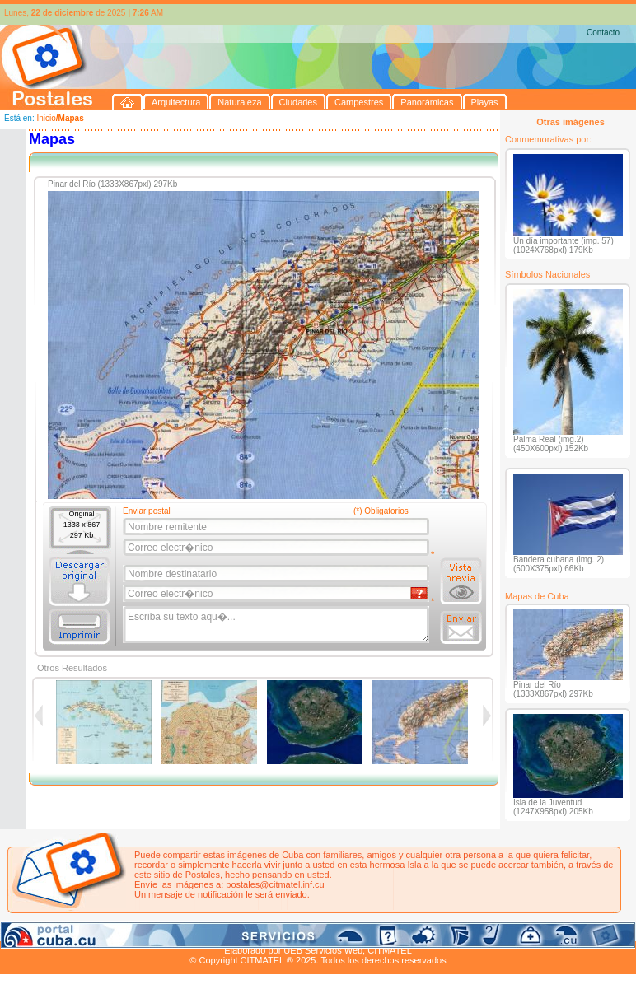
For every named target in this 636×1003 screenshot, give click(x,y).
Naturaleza (107, 931)
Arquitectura (52, 931)
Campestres (205, 931)
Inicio (45, 118)
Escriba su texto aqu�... (277, 625)
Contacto (603, 32)
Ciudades (155, 931)
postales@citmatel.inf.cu (275, 884)
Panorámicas (264, 931)
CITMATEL (389, 950)
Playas (311, 931)
